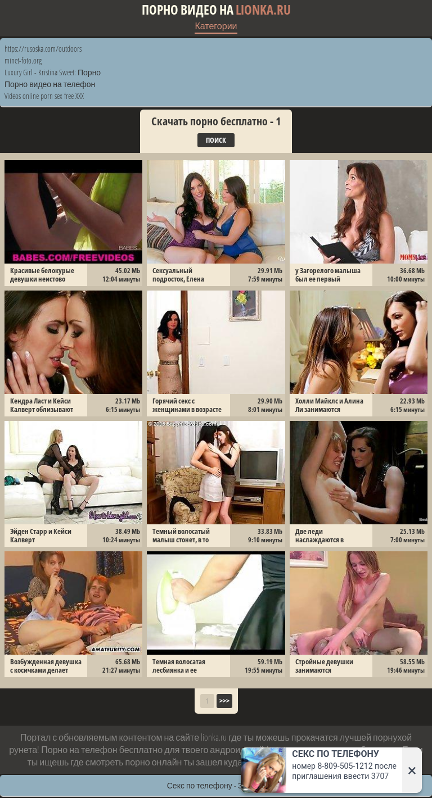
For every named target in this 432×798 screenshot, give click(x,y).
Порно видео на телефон (49, 84)
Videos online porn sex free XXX (44, 95)
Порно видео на (216, 10)
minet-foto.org (23, 60)
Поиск (216, 140)
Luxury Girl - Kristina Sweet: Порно (52, 72)
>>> (224, 701)
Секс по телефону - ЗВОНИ (216, 785)
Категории (216, 26)
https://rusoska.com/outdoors (43, 48)
